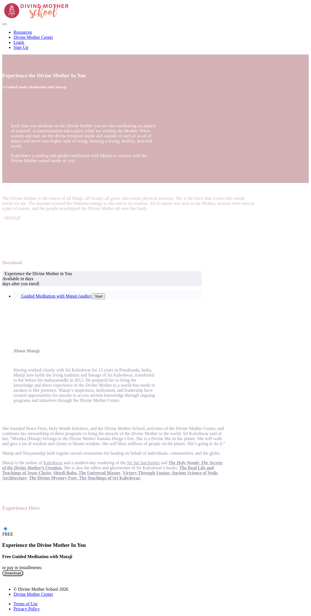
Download (12, 573)
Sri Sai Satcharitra (143, 462)
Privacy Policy (26, 608)
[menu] (155, 40)
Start (99, 296)
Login (18, 42)
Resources (22, 32)
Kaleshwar (52, 462)
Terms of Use (25, 603)
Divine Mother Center (33, 37)
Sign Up (20, 47)
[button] (4, 24)
